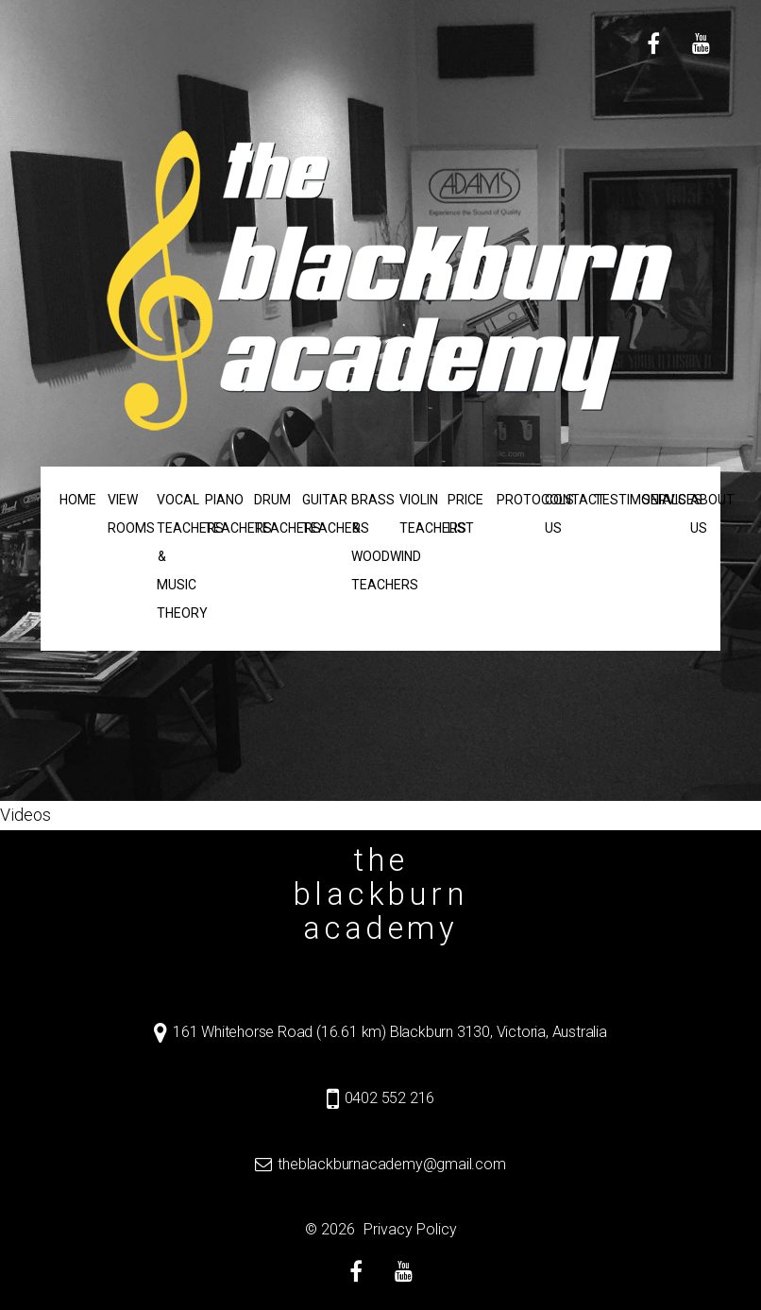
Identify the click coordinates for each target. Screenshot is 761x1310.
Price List (462, 514)
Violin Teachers (414, 514)
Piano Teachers (219, 514)
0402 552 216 (390, 1098)
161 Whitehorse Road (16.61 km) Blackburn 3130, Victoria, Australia (390, 1032)
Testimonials (608, 499)
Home (74, 499)
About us (705, 514)
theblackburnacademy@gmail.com (391, 1164)
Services (656, 499)
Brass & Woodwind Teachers (365, 542)
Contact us (559, 514)
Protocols (511, 499)
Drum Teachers (268, 514)
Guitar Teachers (316, 514)
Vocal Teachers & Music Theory (171, 556)
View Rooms (122, 514)
